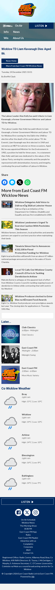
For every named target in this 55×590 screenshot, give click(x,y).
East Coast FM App (28, 532)
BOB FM (28, 528)
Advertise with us (28, 541)
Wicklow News (28, 522)
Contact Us (28, 553)
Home (7, 25)
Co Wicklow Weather (15, 388)
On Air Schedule (28, 519)
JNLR (28, 550)
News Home (11, 61)
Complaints (28, 544)
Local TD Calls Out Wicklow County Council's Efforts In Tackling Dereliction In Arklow (33, 273)
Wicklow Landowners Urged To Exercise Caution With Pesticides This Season (32, 225)
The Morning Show (28, 526)
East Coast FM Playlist (28, 538)
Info (6, 31)
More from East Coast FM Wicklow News (24, 66)
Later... (6, 322)
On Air (18, 25)
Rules (28, 535)
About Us (18, 38)
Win (6, 38)
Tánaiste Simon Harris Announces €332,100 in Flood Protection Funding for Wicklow (32, 249)
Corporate (28, 547)
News (16, 31)
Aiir (32, 576)
